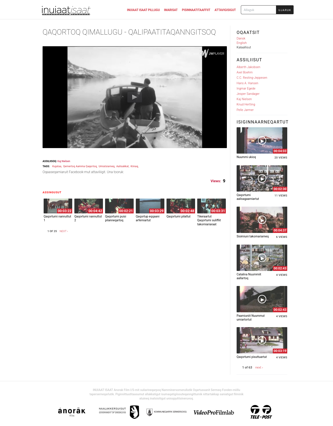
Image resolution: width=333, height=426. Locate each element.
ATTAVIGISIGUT (225, 10)
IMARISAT (171, 10)
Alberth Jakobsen (248, 67)
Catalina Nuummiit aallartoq (249, 276)
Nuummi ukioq (246, 157)
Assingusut (53, 192)
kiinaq (134, 166)
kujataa (56, 166)
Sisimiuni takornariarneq (253, 236)
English (242, 43)
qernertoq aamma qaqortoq (80, 166)
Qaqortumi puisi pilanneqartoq (115, 218)
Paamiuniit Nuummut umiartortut (251, 317)
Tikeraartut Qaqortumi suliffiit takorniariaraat (209, 220)
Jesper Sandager (248, 93)
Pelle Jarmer (245, 110)
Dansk (241, 38)
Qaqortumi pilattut (178, 216)
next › (64, 231)
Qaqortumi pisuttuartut (252, 357)
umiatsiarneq (107, 166)
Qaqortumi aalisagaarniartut (248, 196)
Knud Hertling (246, 104)
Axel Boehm (245, 72)
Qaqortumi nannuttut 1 (57, 218)
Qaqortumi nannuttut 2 (88, 218)
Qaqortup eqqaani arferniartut (148, 218)
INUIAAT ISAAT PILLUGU (143, 10)
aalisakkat (122, 166)
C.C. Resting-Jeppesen (252, 77)
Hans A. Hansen (247, 83)
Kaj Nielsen (63, 161)
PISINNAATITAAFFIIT (196, 10)
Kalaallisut (244, 47)
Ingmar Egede (246, 88)
